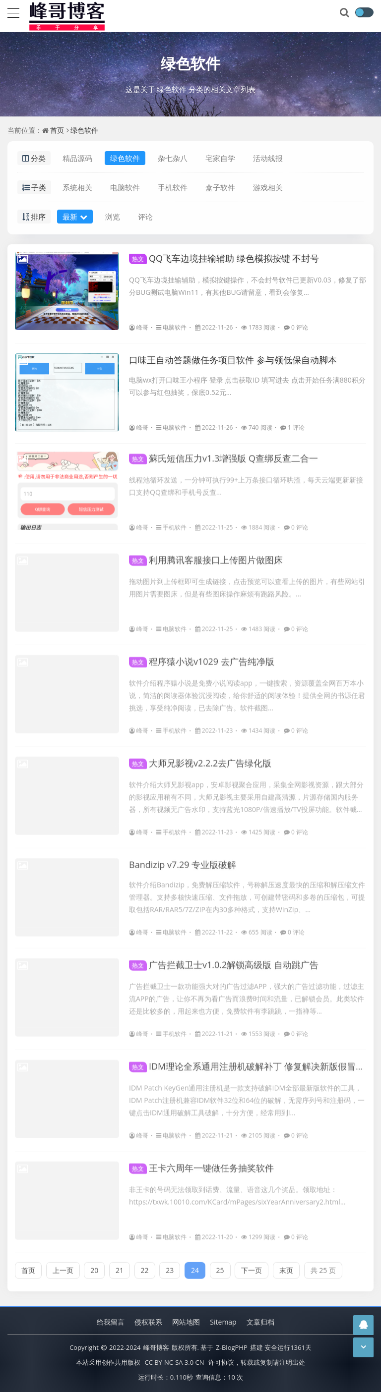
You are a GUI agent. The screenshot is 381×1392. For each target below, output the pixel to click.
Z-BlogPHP (231, 1347)
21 (120, 1266)
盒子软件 (220, 187)
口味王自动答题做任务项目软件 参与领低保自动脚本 (233, 360)
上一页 (63, 1266)
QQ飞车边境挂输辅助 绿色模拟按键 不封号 (224, 258)
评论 (145, 217)
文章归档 (260, 1322)
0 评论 (296, 327)
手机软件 (173, 187)
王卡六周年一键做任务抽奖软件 (201, 1164)
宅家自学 (220, 158)
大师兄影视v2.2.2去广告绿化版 (200, 759)
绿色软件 (190, 63)
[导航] (13, 12)
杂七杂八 (173, 158)
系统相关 (77, 187)
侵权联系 (148, 1322)
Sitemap (223, 1322)
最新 (75, 217)
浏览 (112, 217)
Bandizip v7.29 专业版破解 (182, 861)
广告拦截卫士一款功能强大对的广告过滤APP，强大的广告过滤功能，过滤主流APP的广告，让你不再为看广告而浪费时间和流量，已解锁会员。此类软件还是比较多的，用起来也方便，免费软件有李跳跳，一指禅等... (246, 995)
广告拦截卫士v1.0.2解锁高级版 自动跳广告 (223, 961)
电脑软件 (125, 187)
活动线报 (268, 158)
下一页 (251, 1266)
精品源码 (77, 158)
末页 (286, 1266)
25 (220, 1266)
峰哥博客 (156, 1347)
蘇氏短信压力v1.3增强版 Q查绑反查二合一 (223, 454)
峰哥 (138, 327)
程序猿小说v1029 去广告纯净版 (201, 658)
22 (145, 1266)
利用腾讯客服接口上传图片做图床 (206, 556)
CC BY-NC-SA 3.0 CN (174, 1362)
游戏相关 (268, 187)
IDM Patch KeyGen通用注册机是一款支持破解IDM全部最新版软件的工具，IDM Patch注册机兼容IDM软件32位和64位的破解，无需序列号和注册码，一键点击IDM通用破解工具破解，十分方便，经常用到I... (247, 1096)
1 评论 (292, 427)
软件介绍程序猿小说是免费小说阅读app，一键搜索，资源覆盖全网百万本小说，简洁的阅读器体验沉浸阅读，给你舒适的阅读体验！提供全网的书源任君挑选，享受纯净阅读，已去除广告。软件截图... (247, 691)
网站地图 (186, 1322)
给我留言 (111, 1322)
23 (170, 1266)
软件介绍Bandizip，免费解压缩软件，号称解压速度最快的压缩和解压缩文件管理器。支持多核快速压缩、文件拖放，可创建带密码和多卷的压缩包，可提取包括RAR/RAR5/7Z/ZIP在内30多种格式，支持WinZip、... (247, 893)
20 (94, 1266)
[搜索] (345, 13)
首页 (57, 130)
